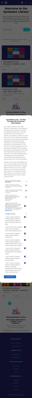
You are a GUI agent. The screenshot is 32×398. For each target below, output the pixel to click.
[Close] (28, 118)
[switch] (25, 185)
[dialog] (16, 199)
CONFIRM (10, 276)
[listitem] (16, 181)
